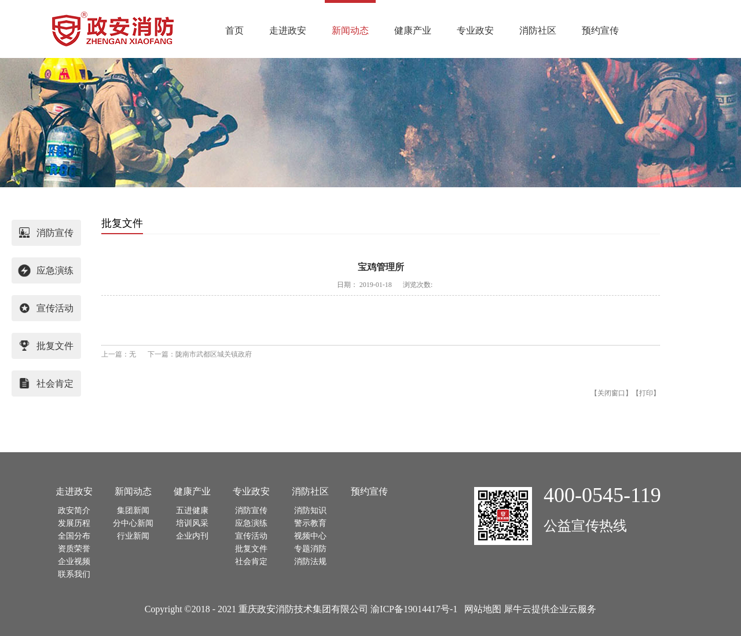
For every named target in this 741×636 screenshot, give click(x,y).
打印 (646, 393)
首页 (234, 30)
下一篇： (200, 354)
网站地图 (480, 609)
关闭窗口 (611, 393)
